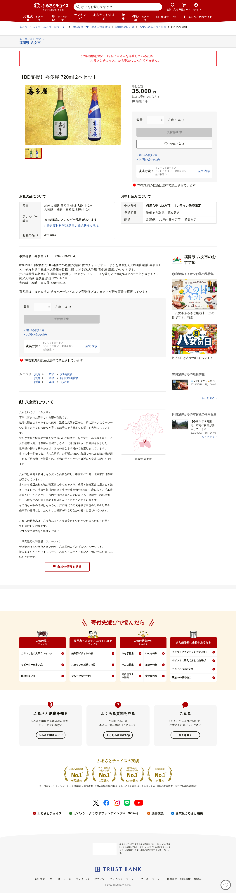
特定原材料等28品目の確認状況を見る (73, 225)
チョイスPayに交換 (182, 669)
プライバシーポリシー (123, 878)
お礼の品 (34, 18)
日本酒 (51, 374)
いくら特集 (151, 653)
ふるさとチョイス (49, 813)
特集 (123, 16)
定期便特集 (151, 676)
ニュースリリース (60, 878)
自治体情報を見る (67, 567)
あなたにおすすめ (104, 16)
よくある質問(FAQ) (118, 734)
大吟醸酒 (66, 374)
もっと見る (208, 398)
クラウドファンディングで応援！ (190, 652)
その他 (65, 382)
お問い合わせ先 (149, 159)
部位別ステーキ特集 (129, 676)
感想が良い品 (28, 676)
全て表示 (204, 171)
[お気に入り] (226, 885)
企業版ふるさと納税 (189, 813)
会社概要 (39, 878)
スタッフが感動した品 (83, 664)
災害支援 (158, 813)
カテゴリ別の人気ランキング (36, 653)
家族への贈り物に (181, 677)
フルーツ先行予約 (81, 676)
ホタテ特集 (151, 664)
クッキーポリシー (151, 878)
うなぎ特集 (128, 653)
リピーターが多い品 (32, 664)
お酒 (37, 374)
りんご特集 (128, 664)
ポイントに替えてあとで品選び (189, 660)
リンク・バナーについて (90, 878)
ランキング (80, 16)
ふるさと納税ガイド (51, 734)
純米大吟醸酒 (69, 378)
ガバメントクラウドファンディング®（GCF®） (107, 813)
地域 (60, 18)
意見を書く (185, 734)
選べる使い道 (148, 155)
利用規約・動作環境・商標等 (184, 878)
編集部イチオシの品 (82, 653)
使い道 (142, 18)
